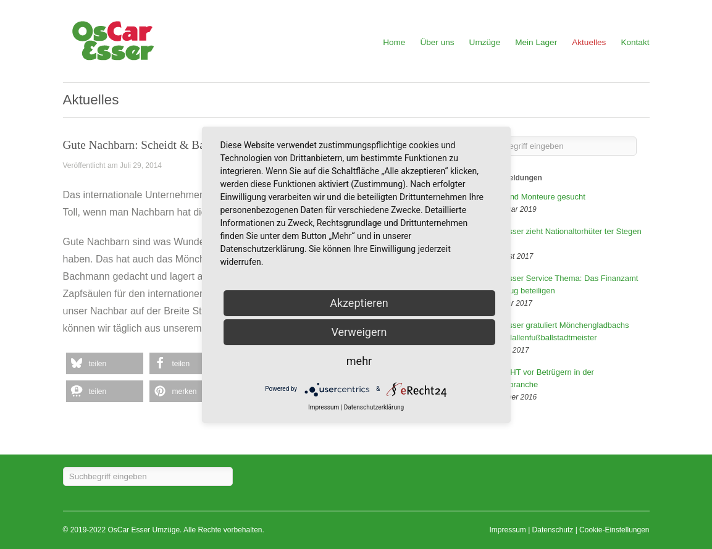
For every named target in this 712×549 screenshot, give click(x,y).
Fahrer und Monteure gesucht (532, 196)
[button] (104, 363)
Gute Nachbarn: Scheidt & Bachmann (153, 144)
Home (394, 42)
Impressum (507, 530)
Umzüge (485, 42)
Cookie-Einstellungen (614, 530)
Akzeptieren (359, 302)
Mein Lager (536, 42)
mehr (359, 360)
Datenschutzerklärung (374, 407)
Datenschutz (553, 530)
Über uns (437, 42)
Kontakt (635, 42)
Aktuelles (589, 42)
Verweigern (359, 331)
